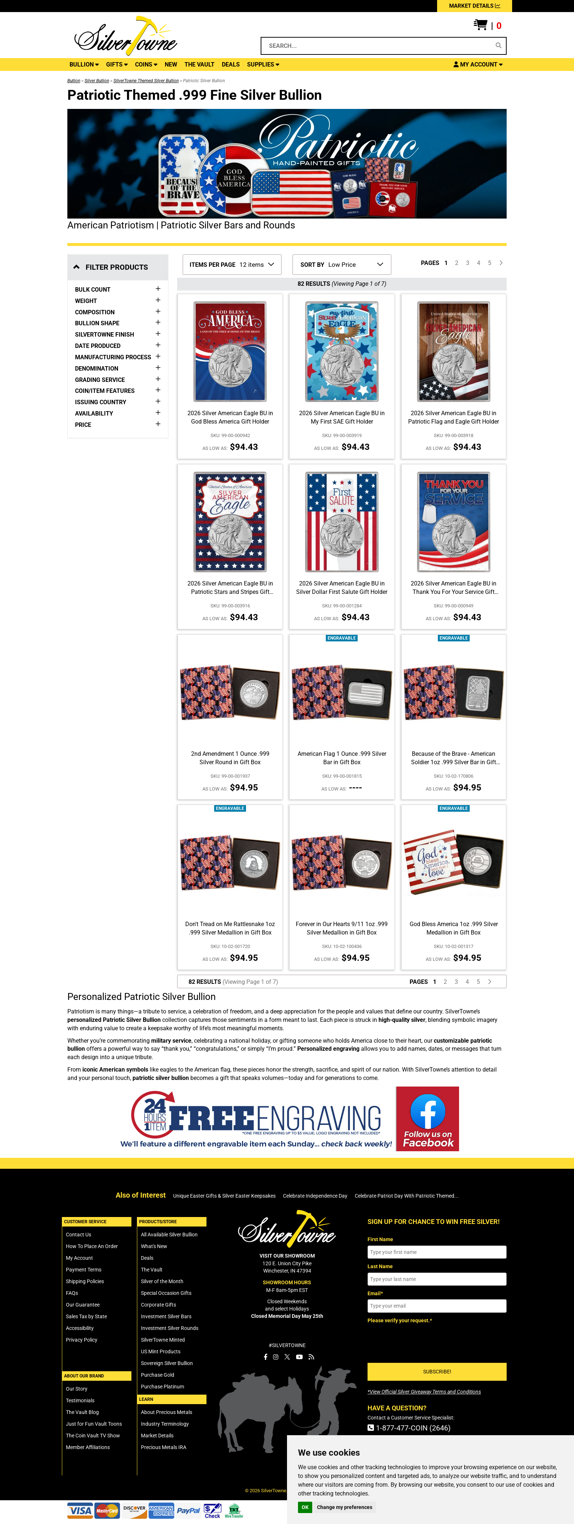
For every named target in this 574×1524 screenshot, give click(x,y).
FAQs (72, 1293)
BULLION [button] (84, 64)
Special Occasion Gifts (166, 1293)
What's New (154, 1246)
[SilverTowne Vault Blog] (311, 1357)
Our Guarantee (83, 1305)
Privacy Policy (81, 1340)
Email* (375, 1293)
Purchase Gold (157, 1375)
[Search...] (377, 45)
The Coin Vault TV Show (93, 1435)
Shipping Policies (85, 1281)
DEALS (231, 64)
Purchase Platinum (162, 1387)
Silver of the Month (162, 1281)
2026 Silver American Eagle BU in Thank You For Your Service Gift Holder (453, 592)
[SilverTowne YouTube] (299, 1357)
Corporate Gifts (158, 1305)
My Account (79, 1258)
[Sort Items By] (355, 264)
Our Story (76, 1389)
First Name (380, 1239)
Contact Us (78, 1234)
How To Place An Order (92, 1246)
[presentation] (423, 1340)
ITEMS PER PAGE (212, 264)
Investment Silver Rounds (169, 1328)
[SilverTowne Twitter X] (287, 1357)
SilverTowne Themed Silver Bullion (146, 80)
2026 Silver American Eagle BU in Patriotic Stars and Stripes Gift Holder (230, 592)
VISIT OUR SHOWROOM (287, 1256)
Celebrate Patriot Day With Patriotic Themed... (407, 1196)
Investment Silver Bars (166, 1316)
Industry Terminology (165, 1424)
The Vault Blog (82, 1412)
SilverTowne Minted (163, 1340)
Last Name (380, 1266)
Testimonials (80, 1400)
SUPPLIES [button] (263, 64)
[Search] (498, 45)
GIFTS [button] (117, 64)
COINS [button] (146, 64)
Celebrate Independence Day (315, 1196)
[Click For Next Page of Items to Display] (501, 263)
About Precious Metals (166, 1412)
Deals (147, 1258)
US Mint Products (160, 1351)
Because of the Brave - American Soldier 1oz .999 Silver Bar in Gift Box (453, 762)
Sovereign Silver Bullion (167, 1363)
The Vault (152, 1270)
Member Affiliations (88, 1447)
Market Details (157, 1435)
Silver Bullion (97, 80)
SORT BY (312, 264)
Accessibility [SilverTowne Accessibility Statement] (80, 1328)
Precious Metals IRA (163, 1447)
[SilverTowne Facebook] (265, 1357)
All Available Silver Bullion (169, 1234)
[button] (487, 26)
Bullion (73, 80)
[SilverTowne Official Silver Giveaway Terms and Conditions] (424, 1392)
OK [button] (305, 1507)
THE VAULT (199, 64)
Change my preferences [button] (344, 1507)
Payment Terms (83, 1270)
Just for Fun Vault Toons (94, 1424)
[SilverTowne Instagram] (276, 1357)
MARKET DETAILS (474, 6)
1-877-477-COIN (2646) (409, 1427)
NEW (171, 64)
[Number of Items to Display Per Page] (256, 264)
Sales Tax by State (86, 1316)
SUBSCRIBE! (437, 1372)
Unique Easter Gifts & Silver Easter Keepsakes (224, 1196)
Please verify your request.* (400, 1320)
